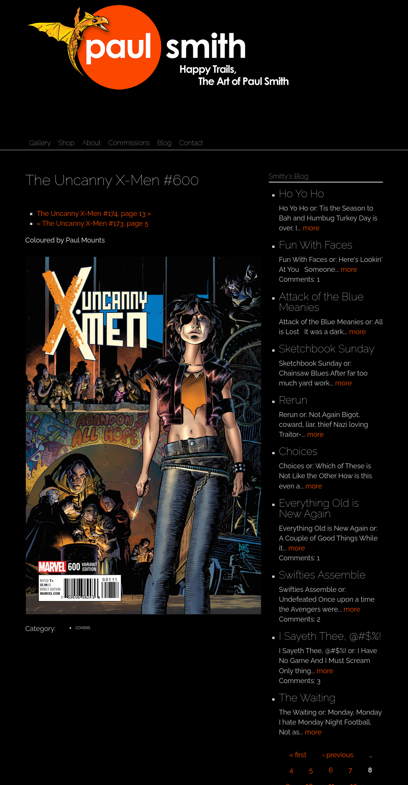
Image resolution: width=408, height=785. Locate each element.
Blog (164, 143)
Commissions (129, 143)
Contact (191, 143)
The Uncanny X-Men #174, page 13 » (94, 213)
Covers (82, 628)
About (91, 143)
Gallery (40, 143)
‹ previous (337, 755)
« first (297, 755)
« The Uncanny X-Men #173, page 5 (93, 223)
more (311, 228)
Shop (66, 143)
